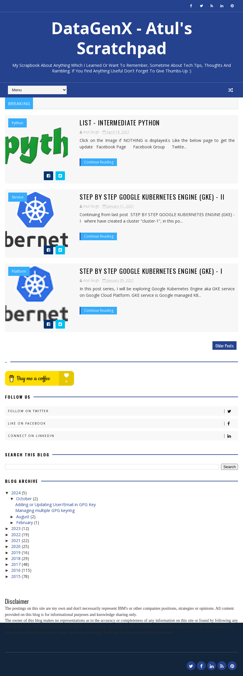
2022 (16, 534)
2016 (16, 570)
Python (17, 123)
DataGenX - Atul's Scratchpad (121, 38)
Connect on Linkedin (123, 436)
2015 (16, 576)
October (24, 498)
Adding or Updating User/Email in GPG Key (55, 504)
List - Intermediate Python (116, 122)
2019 (16, 552)
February (25, 522)
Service (18, 197)
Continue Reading (94, 162)
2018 (16, 558)
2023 (16, 528)
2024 (16, 493)
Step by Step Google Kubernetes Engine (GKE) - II (148, 196)
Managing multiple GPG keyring (45, 510)
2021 (16, 540)
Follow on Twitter (123, 411)
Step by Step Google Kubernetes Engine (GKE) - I (147, 271)
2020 (16, 546)
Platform (19, 271)
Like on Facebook (123, 423)
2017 (16, 564)
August (23, 516)
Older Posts (224, 345)
